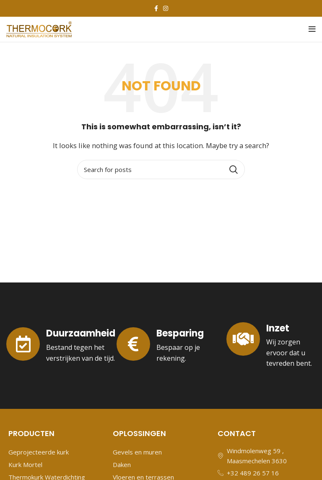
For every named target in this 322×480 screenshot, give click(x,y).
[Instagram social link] (166, 8)
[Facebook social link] (156, 8)
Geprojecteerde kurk (38, 452)
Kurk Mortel (25, 464)
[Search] (161, 169)
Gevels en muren (137, 452)
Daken (122, 464)
